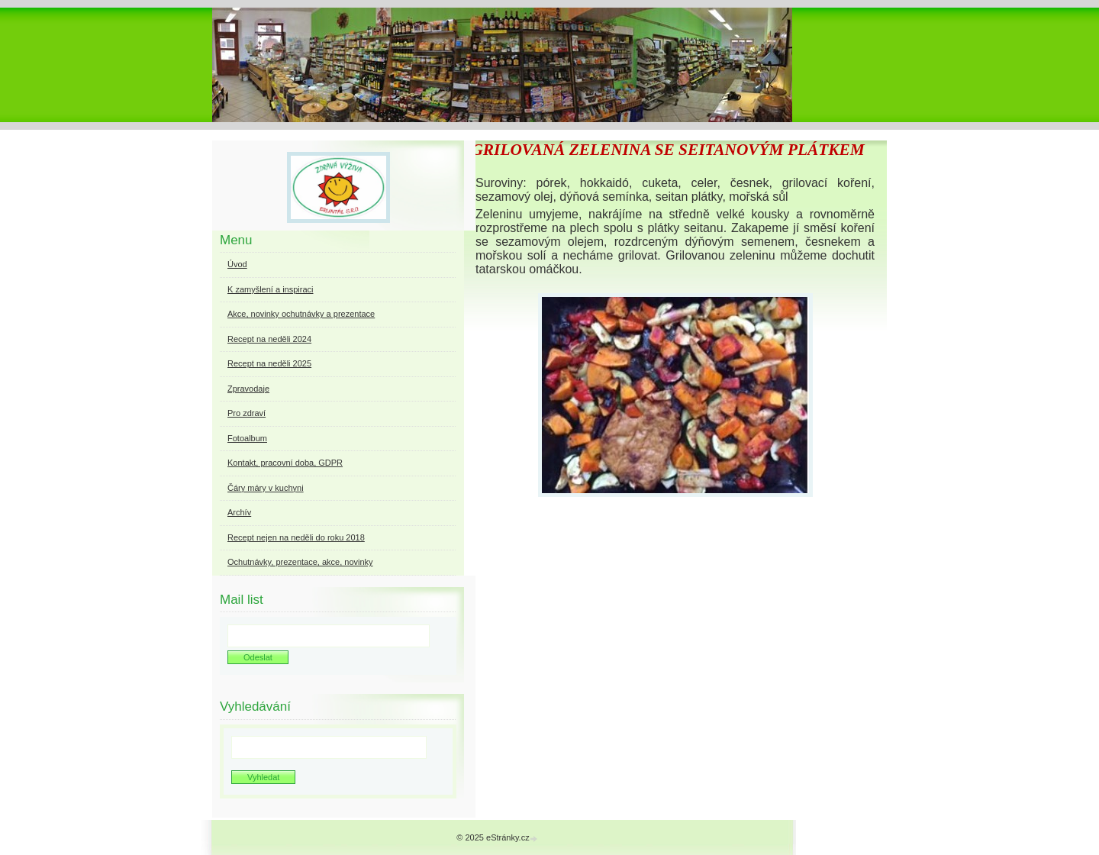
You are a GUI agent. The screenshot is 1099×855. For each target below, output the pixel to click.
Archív (239, 512)
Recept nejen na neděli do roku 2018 (296, 537)
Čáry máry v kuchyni (265, 487)
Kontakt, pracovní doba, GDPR (285, 462)
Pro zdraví (246, 413)
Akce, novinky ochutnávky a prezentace (301, 313)
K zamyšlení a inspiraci (270, 289)
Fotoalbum (247, 438)
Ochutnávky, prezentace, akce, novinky (300, 561)
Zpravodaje (248, 388)
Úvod (237, 264)
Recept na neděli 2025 (269, 363)
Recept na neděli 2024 (269, 339)
